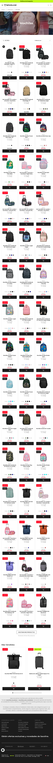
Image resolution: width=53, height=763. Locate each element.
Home (3, 9)
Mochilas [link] (17, 9)
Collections (10, 9)
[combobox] (48, 755)
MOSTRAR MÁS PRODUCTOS (26, 632)
